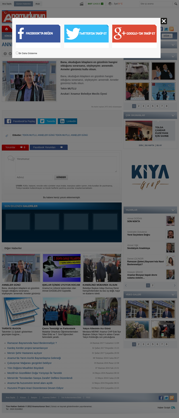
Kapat (164, 21)
